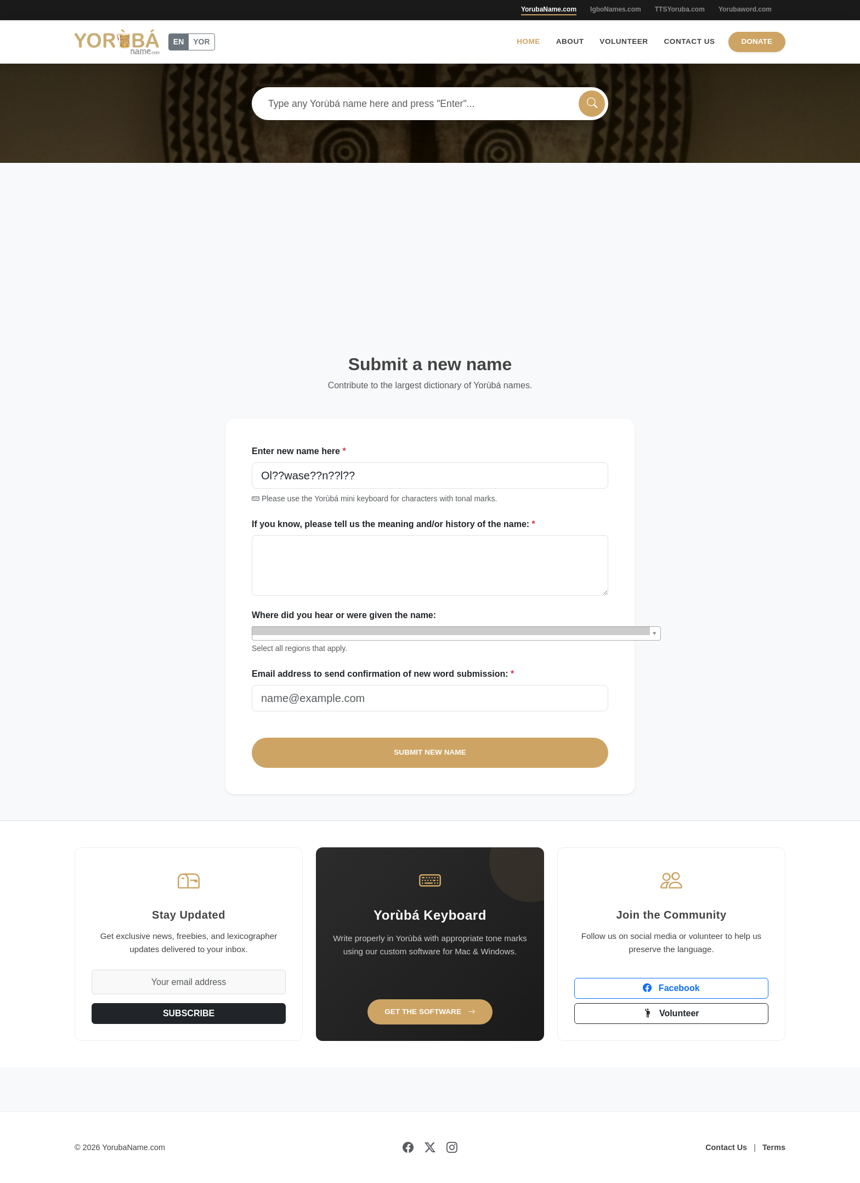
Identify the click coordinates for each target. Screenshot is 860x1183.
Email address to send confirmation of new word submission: (383, 673)
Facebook (671, 988)
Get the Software (430, 1011)
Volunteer (623, 41)
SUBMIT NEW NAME (430, 752)
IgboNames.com (615, 9)
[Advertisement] (430, 245)
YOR (201, 41)
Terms (773, 1147)
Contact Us (689, 41)
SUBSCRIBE (188, 1013)
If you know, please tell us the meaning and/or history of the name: (393, 524)
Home (528, 41)
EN (178, 41)
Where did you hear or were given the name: (344, 615)
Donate (757, 41)
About (570, 41)
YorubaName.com (548, 9)
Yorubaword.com (745, 9)
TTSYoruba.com (680, 9)
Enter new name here (299, 451)
